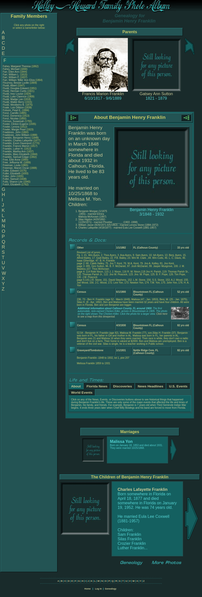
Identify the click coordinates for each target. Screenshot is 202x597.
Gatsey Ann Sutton (156, 94)
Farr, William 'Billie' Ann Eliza (19, 80)
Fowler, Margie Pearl (14, 129)
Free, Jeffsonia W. (13, 162)
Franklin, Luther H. (13, 148)
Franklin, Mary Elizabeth (16, 154)
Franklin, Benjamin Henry (17, 137)
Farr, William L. (11, 74)
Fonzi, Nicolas (11, 118)
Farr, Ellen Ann (11, 71)
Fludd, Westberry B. (14, 104)
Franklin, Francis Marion (16, 146)
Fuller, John (9, 176)
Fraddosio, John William (16, 135)
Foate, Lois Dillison (13, 107)
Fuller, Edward (11, 170)
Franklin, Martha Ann (14, 151)
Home (87, 589)
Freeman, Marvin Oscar (16, 168)
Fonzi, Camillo (11, 113)
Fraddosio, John (12, 132)
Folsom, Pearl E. (12, 110)
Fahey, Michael (11, 69)
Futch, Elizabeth (12, 184)
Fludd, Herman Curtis (14, 91)
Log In (98, 589)
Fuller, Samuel (11, 179)
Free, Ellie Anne (11, 159)
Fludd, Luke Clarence (14, 96)
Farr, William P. (11, 77)
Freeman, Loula (12, 165)
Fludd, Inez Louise (13, 93)
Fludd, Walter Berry (13, 102)
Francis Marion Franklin (103, 94)
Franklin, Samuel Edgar (16, 157)
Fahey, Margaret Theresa (17, 66)
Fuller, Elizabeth (12, 173)
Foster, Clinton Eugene (15, 124)
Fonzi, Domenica (12, 115)
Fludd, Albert (10, 85)
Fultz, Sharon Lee (12, 181)
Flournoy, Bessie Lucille (16, 82)
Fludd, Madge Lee (13, 99)
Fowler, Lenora (11, 126)
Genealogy (110, 589)
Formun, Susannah (14, 121)
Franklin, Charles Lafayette (18, 140)
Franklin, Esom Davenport (17, 143)
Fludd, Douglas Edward (16, 88)
